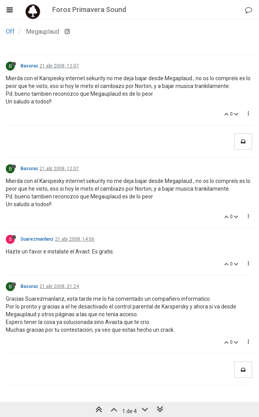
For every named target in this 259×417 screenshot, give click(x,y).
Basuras (29, 66)
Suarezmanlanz (37, 239)
